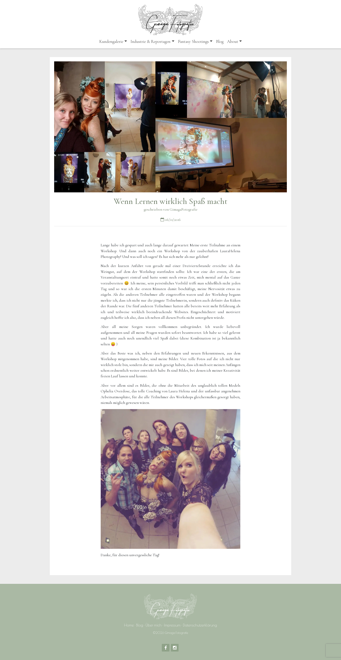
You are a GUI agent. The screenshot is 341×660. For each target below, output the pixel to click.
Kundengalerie (111, 41)
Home (129, 625)
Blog (220, 41)
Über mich (153, 625)
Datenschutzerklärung (200, 625)
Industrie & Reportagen (150, 41)
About (232, 41)
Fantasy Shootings (193, 41)
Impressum (172, 625)
